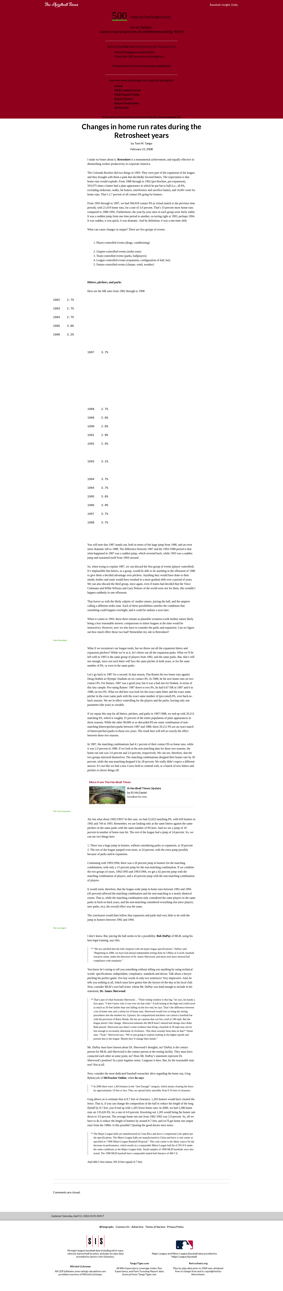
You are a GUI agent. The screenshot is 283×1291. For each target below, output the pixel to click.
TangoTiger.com (139, 1263)
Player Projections (126, 103)
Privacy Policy (175, 1226)
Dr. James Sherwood (112, 991)
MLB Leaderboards (127, 90)
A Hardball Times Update (144, 788)
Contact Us (122, 1226)
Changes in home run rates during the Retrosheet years (141, 131)
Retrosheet (123, 159)
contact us (163, 65)
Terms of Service (155, 1226)
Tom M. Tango (143, 143)
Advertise (137, 1226)
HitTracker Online (115, 1077)
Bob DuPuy (164, 935)
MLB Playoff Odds (127, 94)
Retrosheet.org (198, 1263)
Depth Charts (123, 98)
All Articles (121, 107)
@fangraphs (106, 1226)
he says (139, 1077)
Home (118, 85)
